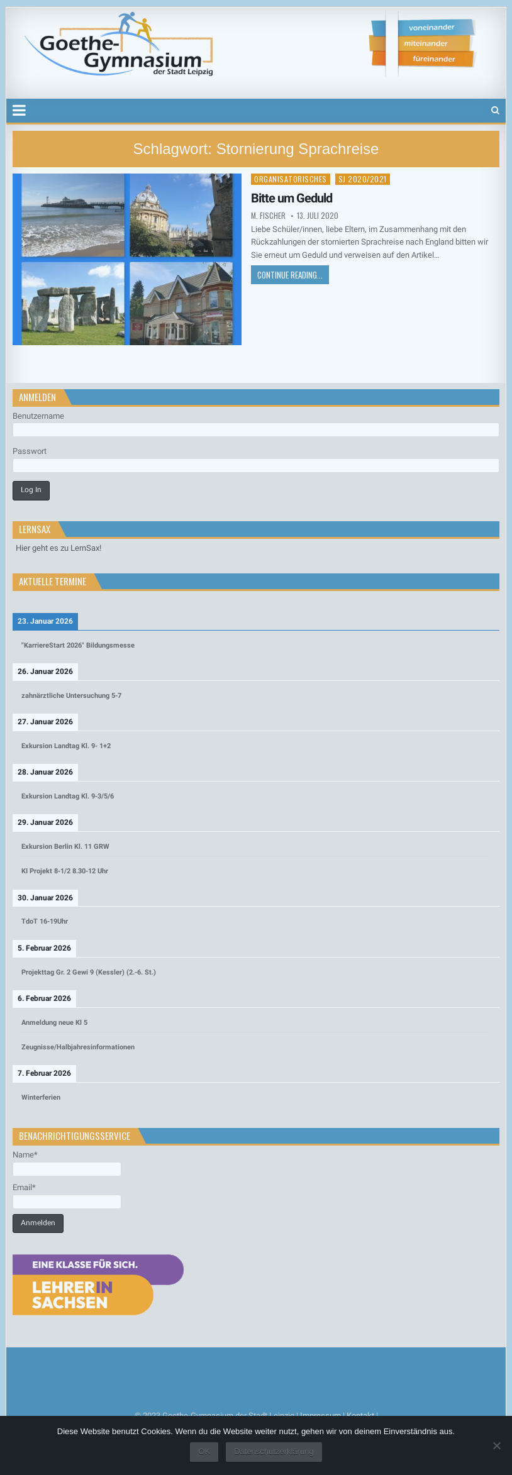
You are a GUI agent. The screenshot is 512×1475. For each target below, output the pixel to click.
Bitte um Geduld (291, 198)
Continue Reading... (290, 274)
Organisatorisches (290, 179)
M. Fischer (268, 215)
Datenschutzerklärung (273, 1451)
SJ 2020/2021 (362, 179)
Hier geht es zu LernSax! (58, 548)
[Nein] (496, 1445)
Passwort (30, 451)
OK (204, 1451)
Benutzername (38, 416)
